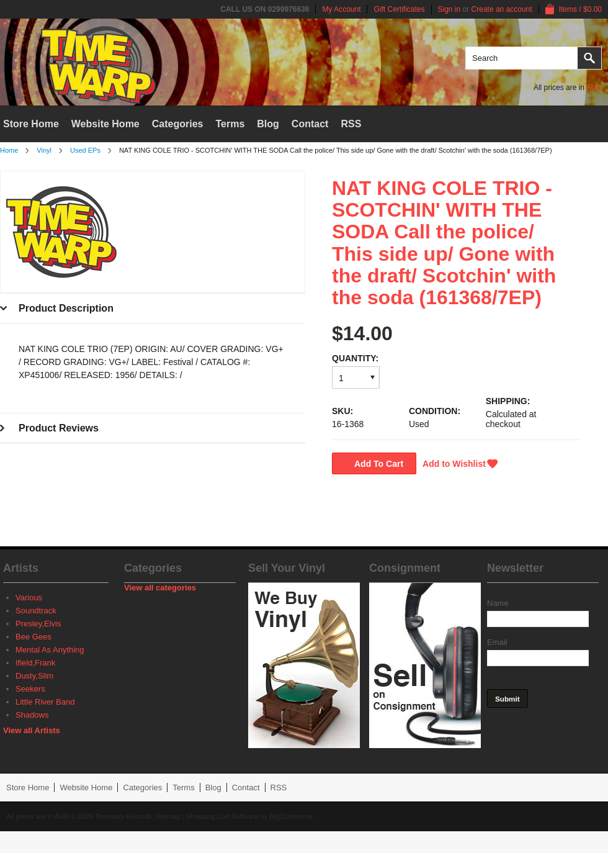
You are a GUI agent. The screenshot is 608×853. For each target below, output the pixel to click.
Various (29, 597)
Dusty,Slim (34, 675)
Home (9, 150)
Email (497, 642)
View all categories (160, 587)
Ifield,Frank (35, 662)
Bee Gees (33, 636)
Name (498, 603)
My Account (341, 9)
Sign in (449, 9)
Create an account (502, 9)
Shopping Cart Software (222, 816)
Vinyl (44, 150)
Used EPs (85, 150)
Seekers (30, 688)
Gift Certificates (398, 9)
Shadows (32, 715)
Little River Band (45, 701)
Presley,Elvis (38, 623)
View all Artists (31, 730)
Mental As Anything (50, 649)
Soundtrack (36, 610)
